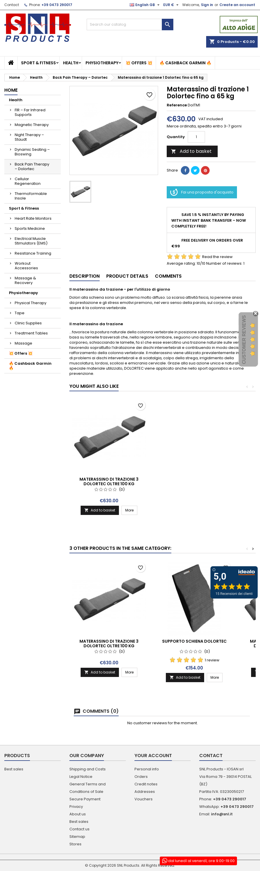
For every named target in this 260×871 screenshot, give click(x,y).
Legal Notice (80, 776)
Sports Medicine (30, 228)
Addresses (144, 791)
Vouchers (143, 799)
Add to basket (191, 151)
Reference (177, 105)
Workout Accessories (26, 266)
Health (70, 63)
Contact (11, 4)
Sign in (207, 4)
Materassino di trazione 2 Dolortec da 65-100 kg (108, 481)
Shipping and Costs (87, 769)
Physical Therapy (30, 303)
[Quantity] (196, 137)
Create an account (237, 4)
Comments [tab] (168, 276)
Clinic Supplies (28, 323)
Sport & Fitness (38, 63)
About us (77, 814)
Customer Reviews (244, 339)
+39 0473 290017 (56, 4)
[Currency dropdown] (171, 5)
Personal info (146, 769)
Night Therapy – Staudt (29, 137)
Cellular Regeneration (28, 181)
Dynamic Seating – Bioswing (32, 152)
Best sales (13, 769)
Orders (141, 776)
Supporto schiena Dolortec (194, 641)
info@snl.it (222, 814)
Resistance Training (33, 253)
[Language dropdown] (145, 5)
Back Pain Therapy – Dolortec (32, 166)
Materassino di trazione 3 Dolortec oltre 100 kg (194, 481)
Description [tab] (84, 276)
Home (11, 90)
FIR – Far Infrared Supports (30, 112)
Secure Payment (84, 799)
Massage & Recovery (25, 280)
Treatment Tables (31, 333)
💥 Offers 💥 (139, 63)
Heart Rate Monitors (33, 218)
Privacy (76, 806)
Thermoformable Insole (31, 196)
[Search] (130, 24)
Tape (19, 313)
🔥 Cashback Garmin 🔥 (185, 63)
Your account (153, 755)
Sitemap (77, 836)
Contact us (79, 829)
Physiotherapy (102, 63)
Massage (23, 343)
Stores (75, 844)
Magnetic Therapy (32, 124)
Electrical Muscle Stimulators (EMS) (31, 241)
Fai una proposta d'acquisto (202, 192)
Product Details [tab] (127, 276)
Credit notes (145, 784)
